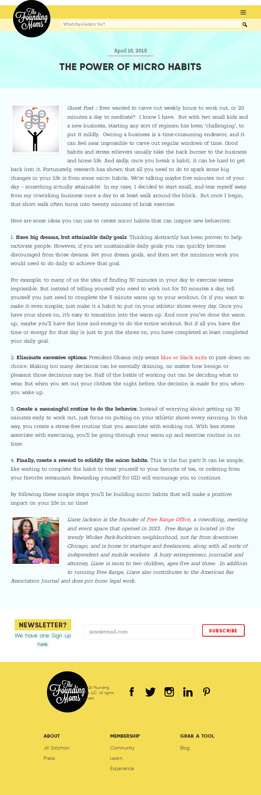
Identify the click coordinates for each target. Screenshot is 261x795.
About (52, 735)
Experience (122, 768)
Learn (116, 757)
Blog (185, 747)
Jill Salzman (57, 747)
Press (49, 757)
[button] (243, 13)
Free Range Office (168, 519)
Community (122, 747)
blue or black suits (184, 357)
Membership (125, 735)
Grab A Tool (197, 735)
